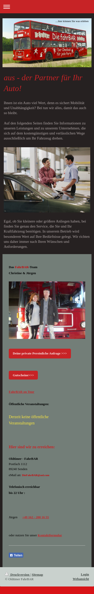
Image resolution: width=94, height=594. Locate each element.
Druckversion (17, 574)
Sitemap (37, 574)
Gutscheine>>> (23, 375)
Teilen (16, 555)
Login (85, 574)
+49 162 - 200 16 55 (35, 517)
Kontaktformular (50, 535)
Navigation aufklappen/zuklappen (47, 6)
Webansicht (81, 579)
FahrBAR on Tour (21, 392)
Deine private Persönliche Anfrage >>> (40, 353)
